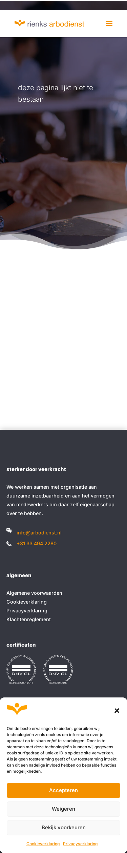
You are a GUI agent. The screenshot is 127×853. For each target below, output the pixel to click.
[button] (116, 710)
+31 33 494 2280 (37, 543)
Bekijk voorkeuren (64, 827)
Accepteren (63, 790)
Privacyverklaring (80, 843)
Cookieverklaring (43, 843)
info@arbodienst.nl (39, 532)
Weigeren (63, 809)
